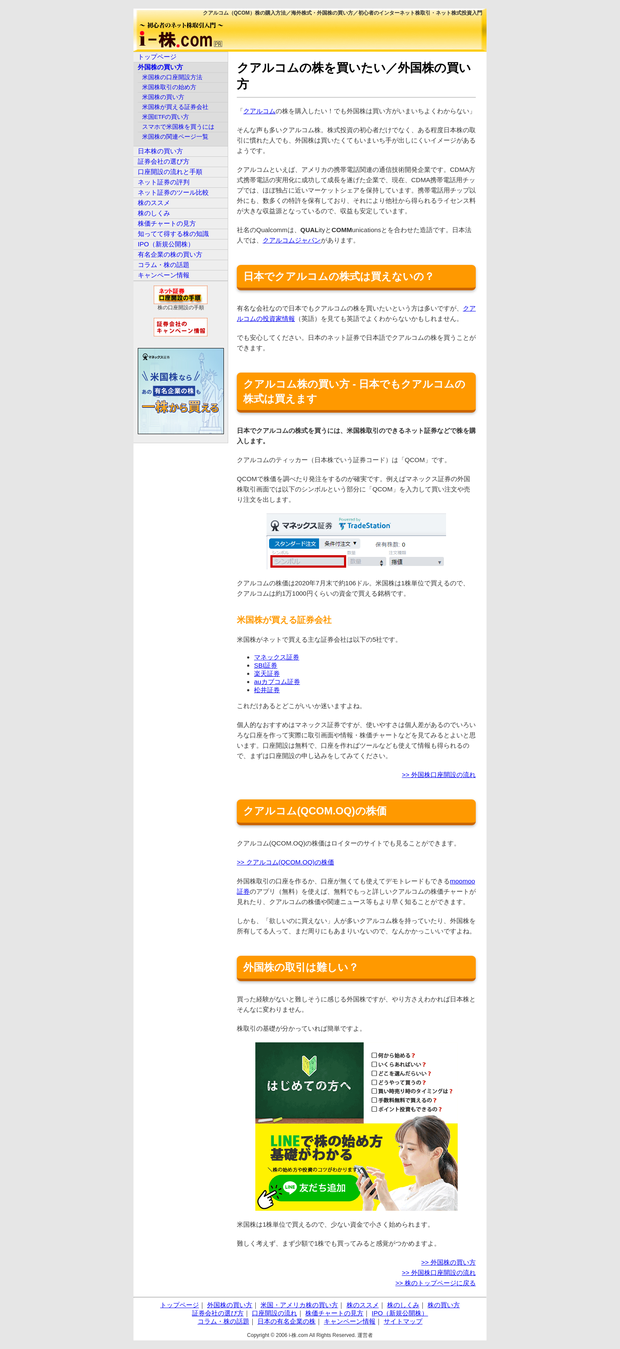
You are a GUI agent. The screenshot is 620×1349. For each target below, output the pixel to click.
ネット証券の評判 (163, 182)
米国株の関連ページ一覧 (175, 137)
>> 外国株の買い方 (448, 1262)
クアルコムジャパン (292, 240)
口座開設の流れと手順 (170, 171)
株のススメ (154, 202)
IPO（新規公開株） (166, 244)
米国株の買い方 (163, 97)
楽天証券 (267, 673)
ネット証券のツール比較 (173, 192)
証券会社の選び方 (163, 161)
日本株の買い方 (160, 151)
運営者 (365, 1335)
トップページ (157, 56)
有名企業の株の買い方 (170, 254)
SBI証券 (265, 665)
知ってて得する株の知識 (173, 233)
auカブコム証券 (277, 681)
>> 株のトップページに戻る (435, 1283)
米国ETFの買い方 (165, 117)
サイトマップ (403, 1321)
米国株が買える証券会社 (175, 107)
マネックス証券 (276, 657)
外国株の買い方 (160, 67)
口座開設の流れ (274, 1313)
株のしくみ (154, 213)
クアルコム (259, 111)
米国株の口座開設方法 (172, 77)
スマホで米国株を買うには (178, 127)
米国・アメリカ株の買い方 (299, 1305)
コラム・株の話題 (163, 264)
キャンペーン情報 (163, 275)
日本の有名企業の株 (286, 1321)
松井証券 (267, 689)
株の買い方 (444, 1305)
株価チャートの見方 (167, 223)
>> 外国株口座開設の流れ (439, 774)
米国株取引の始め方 (169, 87)
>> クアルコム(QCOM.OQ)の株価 (285, 862)
